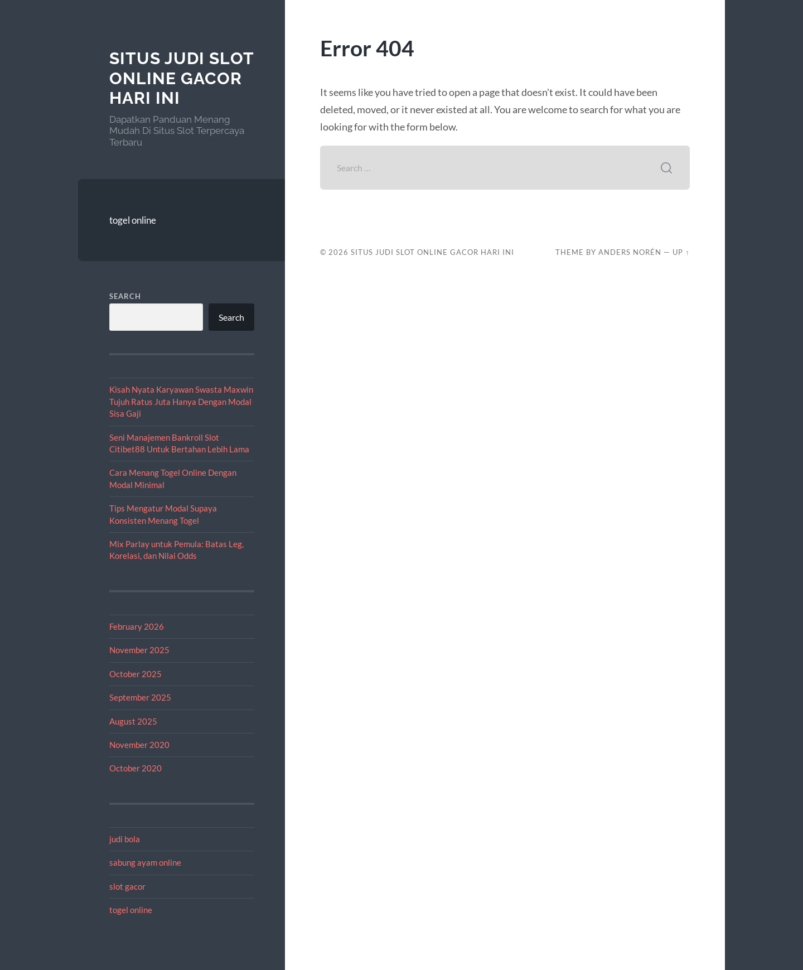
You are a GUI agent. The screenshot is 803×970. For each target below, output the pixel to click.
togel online (132, 220)
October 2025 (135, 674)
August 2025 (133, 721)
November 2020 (139, 745)
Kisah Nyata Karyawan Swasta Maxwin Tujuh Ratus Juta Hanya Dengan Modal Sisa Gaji (181, 401)
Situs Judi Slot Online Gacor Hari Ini (181, 78)
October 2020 (135, 768)
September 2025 (140, 697)
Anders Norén (629, 252)
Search (125, 296)
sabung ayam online (145, 862)
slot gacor (127, 886)
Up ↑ (681, 252)
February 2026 (136, 626)
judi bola (124, 839)
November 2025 (139, 650)
